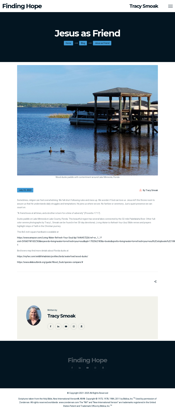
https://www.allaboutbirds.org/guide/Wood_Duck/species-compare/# (50, 262)
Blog (83, 43)
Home (68, 43)
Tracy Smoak (61, 316)
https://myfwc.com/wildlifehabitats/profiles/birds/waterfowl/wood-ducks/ (52, 256)
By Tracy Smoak (150, 190)
